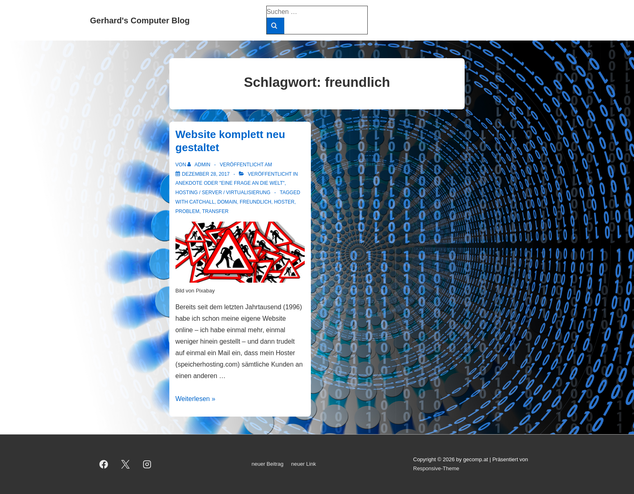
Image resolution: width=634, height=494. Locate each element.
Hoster (284, 202)
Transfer (215, 211)
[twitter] (125, 464)
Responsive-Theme (436, 468)
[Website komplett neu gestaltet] (206, 174)
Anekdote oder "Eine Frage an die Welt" (230, 183)
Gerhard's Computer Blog (140, 20)
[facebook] (104, 464)
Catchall (202, 202)
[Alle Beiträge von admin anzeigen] (199, 165)
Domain (227, 202)
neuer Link (303, 464)
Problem (187, 211)
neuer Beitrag (267, 464)
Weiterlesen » (195, 398)
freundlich (255, 202)
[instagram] (147, 464)
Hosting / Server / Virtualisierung (222, 192)
